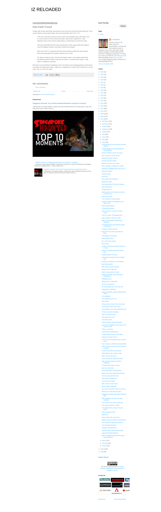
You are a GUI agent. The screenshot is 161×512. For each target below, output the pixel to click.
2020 (102, 85)
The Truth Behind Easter (109, 425)
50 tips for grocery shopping (110, 312)
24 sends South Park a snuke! (111, 365)
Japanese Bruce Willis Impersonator (112, 430)
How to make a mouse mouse (111, 155)
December (105, 121)
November (105, 124)
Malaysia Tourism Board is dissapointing (114, 420)
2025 (102, 74)
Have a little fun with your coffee (111, 218)
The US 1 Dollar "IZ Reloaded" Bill (112, 215)
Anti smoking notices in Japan (111, 405)
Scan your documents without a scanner (114, 389)
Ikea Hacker (105, 301)
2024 (102, 77)
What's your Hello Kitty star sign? (111, 391)
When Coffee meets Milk (109, 386)
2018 (102, 90)
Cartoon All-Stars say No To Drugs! (112, 153)
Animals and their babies (109, 161)
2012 (102, 106)
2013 (102, 103)
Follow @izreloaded (120, 499)
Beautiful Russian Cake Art (110, 158)
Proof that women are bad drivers (112, 370)
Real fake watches (107, 264)
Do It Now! (105, 176)
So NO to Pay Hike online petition (112, 351)
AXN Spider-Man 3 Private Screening (113, 184)
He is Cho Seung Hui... (108, 284)
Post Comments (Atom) (48, 94)
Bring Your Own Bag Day (109, 269)
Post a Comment (40, 87)
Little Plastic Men (107, 187)
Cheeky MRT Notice (108, 238)
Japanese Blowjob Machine (110, 433)
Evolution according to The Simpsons (113, 261)
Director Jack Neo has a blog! (110, 163)
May (103, 139)
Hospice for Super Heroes (109, 337)
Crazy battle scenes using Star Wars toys (114, 309)
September (105, 129)
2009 (102, 114)
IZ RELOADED (46, 9)
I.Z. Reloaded (115, 39)
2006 (102, 449)
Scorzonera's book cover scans (111, 306)
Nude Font (105, 414)
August (104, 132)
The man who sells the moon (110, 376)
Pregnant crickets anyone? (110, 229)
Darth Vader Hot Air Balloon (110, 179)
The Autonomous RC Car (109, 299)
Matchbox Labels (107, 182)
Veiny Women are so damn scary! (112, 353)
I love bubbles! (106, 296)
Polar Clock (105, 243)
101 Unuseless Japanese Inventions (112, 422)
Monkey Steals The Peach (109, 255)
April (103, 142)
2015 (102, 98)
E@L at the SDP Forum (109, 314)
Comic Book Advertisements (110, 332)
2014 (102, 100)
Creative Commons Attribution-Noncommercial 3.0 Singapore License (112, 468)
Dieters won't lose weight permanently (113, 373)
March (104, 440)
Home (63, 91)
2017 (102, 93)
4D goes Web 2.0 (107, 189)
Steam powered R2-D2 (108, 412)
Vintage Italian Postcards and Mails (112, 334)
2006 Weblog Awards (120, 55)
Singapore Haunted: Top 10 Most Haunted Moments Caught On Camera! (59, 103)
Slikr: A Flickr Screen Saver (110, 384)
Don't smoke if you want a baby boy (112, 402)
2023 (102, 80)
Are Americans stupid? (108, 381)
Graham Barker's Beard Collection (112, 322)
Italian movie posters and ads (110, 272)
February (105, 443)
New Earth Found (107, 196)
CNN (78, 33)
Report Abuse (103, 457)
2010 (102, 111)
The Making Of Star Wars (109, 236)
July (103, 134)
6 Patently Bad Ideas (108, 208)
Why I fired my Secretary (109, 356)
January (104, 446)
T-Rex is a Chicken (107, 329)
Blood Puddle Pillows (108, 206)
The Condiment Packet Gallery (111, 199)
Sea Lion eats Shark (108, 368)
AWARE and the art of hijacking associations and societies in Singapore (56, 162)
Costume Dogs (106, 174)
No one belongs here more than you (112, 287)
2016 (102, 95)
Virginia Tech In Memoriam (110, 281)
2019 (102, 87)
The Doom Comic (107, 320)
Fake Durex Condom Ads (109, 378)
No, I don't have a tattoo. (109, 241)
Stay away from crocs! (108, 317)
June (103, 137)
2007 (102, 119)
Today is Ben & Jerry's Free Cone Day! (113, 304)
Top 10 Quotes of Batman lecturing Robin (114, 344)
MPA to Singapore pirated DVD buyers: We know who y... (113, 436)
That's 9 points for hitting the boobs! (112, 358)
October (104, 126)
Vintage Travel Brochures (109, 428)
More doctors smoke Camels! (110, 267)
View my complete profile (105, 64)
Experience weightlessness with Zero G (113, 168)
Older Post (90, 91)
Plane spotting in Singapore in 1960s (113, 166)
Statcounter (101, 499)
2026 (102, 72)
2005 (102, 452)
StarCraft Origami (107, 171)
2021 (102, 82)
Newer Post (36, 91)
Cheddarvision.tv (107, 279)
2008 (102, 116)
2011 (102, 108)
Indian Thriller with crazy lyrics (111, 417)
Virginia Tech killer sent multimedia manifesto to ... (112, 275)
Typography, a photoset (109, 289)
